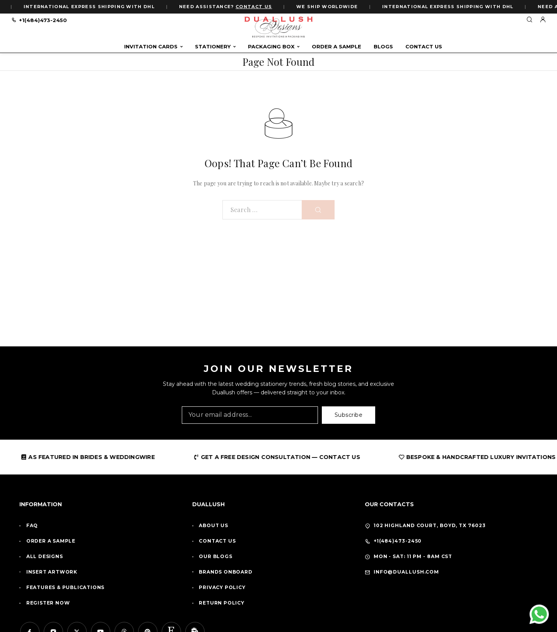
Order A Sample (336, 47)
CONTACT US (255, 6)
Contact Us (423, 47)
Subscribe (349, 414)
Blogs (383, 47)
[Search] (529, 20)
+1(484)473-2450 (43, 20)
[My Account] (542, 20)
